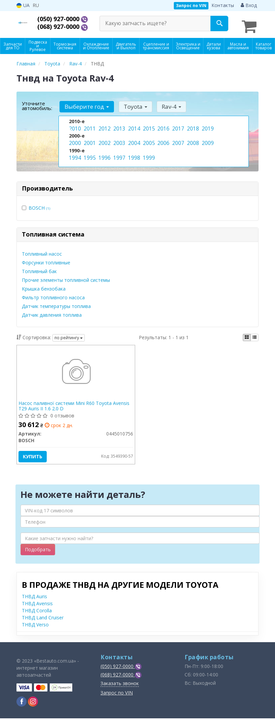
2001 (89, 139)
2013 (118, 125)
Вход (249, 5)
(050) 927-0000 (63, 18)
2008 (192, 139)
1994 (74, 153)
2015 (148, 125)
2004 (133, 139)
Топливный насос (42, 250)
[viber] (21, 703)
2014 (133, 125)
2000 (74, 139)
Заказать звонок (120, 685)
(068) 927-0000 (63, 27)
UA (23, 5)
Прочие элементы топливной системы (66, 276)
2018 (192, 125)
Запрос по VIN (191, 5)
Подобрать (38, 551)
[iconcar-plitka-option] (247, 334)
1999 (148, 153)
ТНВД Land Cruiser (43, 619)
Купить (34, 455)
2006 (162, 139)
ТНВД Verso (35, 626)
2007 (177, 139)
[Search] (219, 23)
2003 (118, 139)
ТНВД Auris (34, 598)
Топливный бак (39, 268)
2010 (74, 125)
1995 (89, 153)
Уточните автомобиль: (37, 102)
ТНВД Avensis (37, 605)
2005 (148, 139)
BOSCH (39, 204)
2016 (162, 125)
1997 (118, 153)
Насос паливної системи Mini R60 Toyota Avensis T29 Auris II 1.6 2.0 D (75, 404)
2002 (104, 139)
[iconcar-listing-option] (254, 334)
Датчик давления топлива (52, 311)
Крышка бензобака (44, 285)
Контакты (222, 5)
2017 (177, 125)
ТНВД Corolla (37, 612)
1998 (133, 153)
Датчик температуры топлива (56, 303)
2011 (89, 125)
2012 (104, 125)
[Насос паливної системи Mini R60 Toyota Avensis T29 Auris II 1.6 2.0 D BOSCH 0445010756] (76, 370)
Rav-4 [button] (166, 103)
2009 (207, 139)
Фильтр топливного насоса (53, 294)
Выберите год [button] (86, 103)
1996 (104, 153)
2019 (207, 125)
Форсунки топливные (46, 259)
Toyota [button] (132, 103)
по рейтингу (68, 334)
